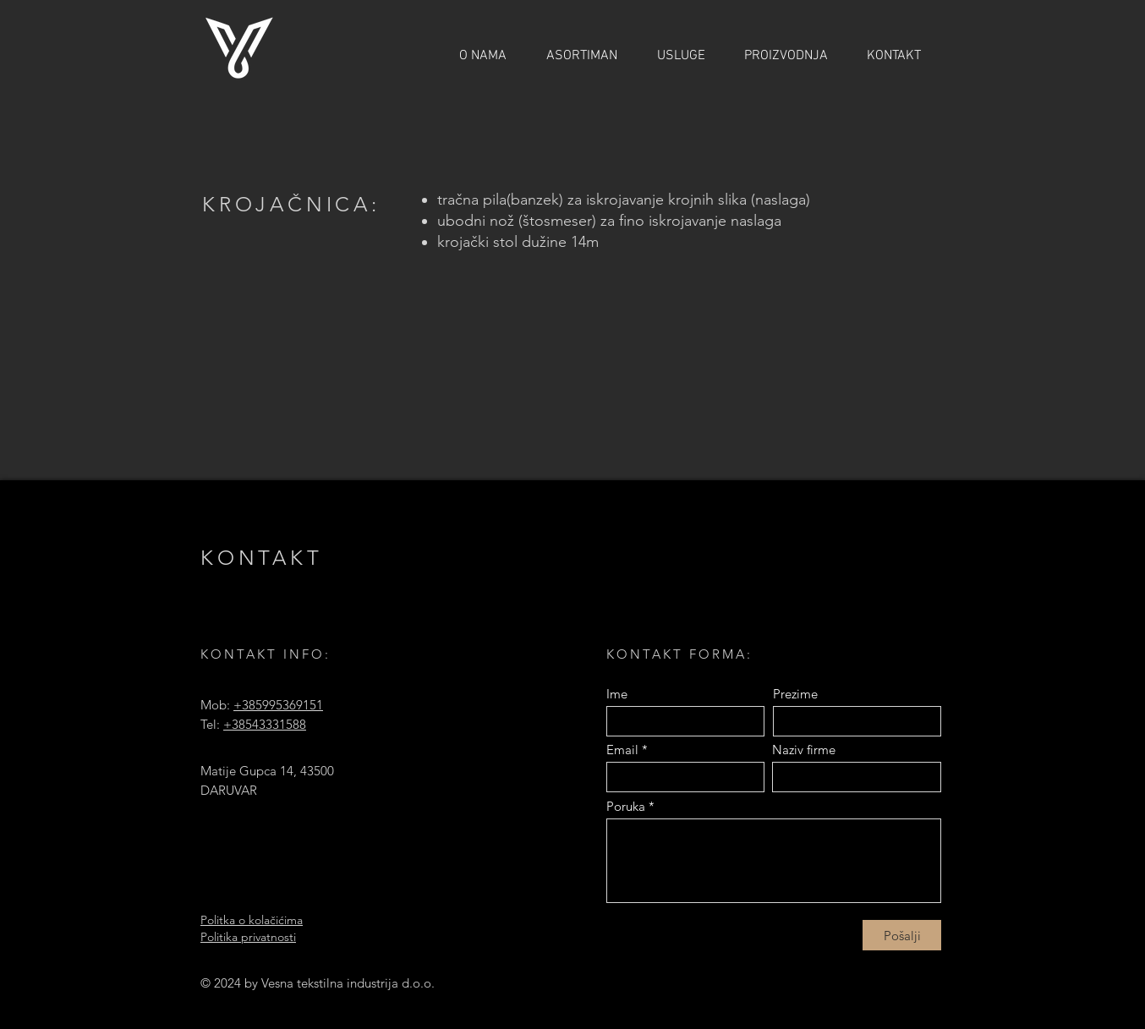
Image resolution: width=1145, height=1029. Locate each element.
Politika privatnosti (248, 936)
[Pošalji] (902, 935)
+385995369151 (278, 705)
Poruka (625, 806)
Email (622, 749)
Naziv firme (803, 749)
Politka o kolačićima (251, 920)
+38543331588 (264, 724)
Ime (616, 693)
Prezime (795, 693)
